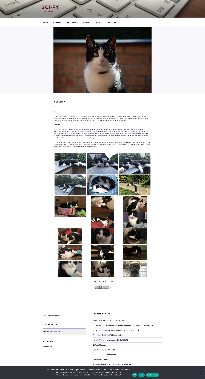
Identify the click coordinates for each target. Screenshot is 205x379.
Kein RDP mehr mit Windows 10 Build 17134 (111, 340)
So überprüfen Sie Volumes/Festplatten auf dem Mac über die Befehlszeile (123, 325)
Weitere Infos (152, 375)
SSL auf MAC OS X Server (104, 350)
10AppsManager (99, 345)
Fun (99, 22)
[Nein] (201, 372)
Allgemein (57, 22)
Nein (141, 375)
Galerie (87, 22)
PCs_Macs (73, 22)
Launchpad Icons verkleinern (104, 355)
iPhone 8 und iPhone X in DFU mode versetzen (112, 364)
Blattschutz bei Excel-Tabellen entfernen (109, 335)
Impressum (113, 22)
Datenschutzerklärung (51, 315)
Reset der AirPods (100, 360)
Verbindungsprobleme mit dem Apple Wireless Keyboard (116, 330)
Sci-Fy (50, 7)
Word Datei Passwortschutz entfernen (108, 320)
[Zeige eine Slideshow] (102, 281)
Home (45, 22)
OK (134, 375)
